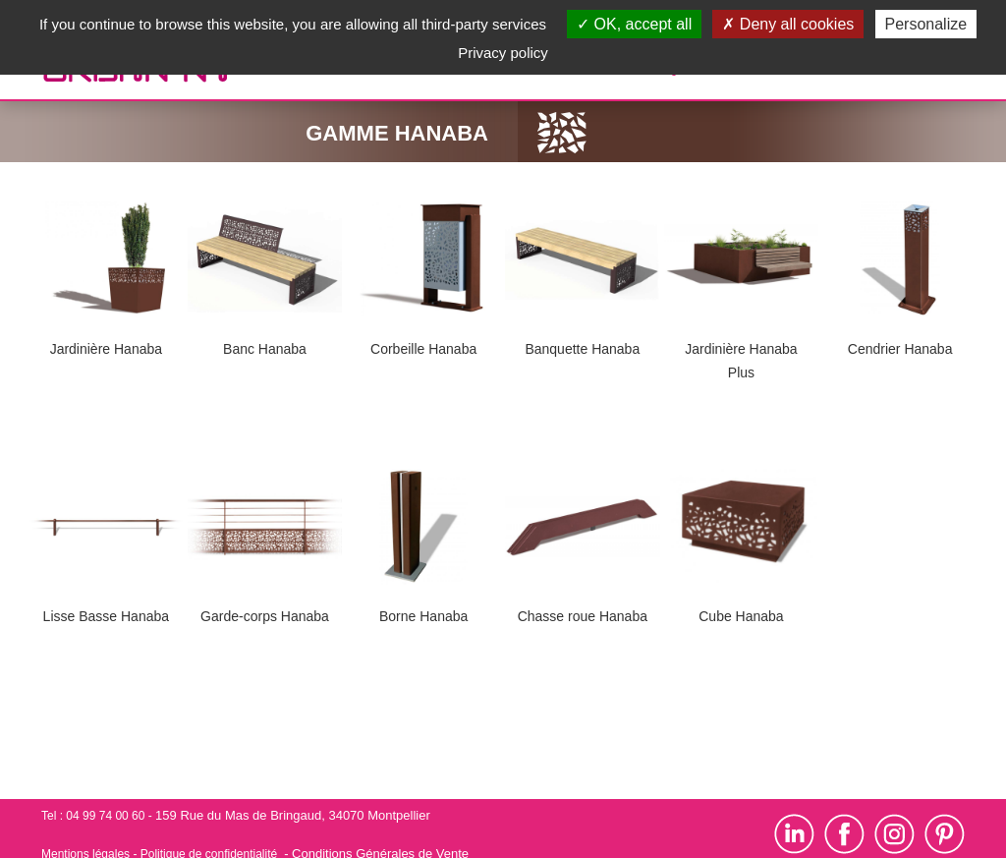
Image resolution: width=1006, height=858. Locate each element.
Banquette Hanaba (582, 349)
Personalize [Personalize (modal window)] (926, 24)
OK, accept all (634, 24)
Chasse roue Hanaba (582, 616)
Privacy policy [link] (503, 52)
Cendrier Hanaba (900, 349)
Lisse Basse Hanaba (106, 616)
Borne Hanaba (423, 616)
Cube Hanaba (741, 616)
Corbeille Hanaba (423, 349)
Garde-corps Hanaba (264, 616)
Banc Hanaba (265, 349)
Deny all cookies (788, 24)
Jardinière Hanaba (106, 349)
